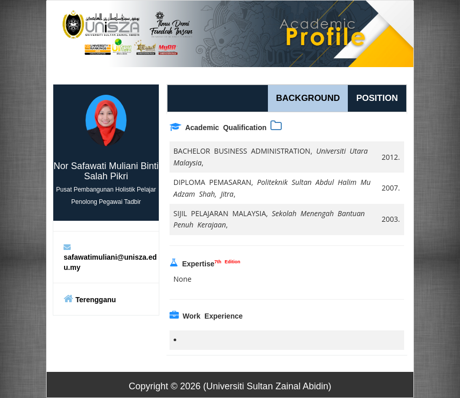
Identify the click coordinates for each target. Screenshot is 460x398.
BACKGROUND (308, 98)
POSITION (377, 98)
